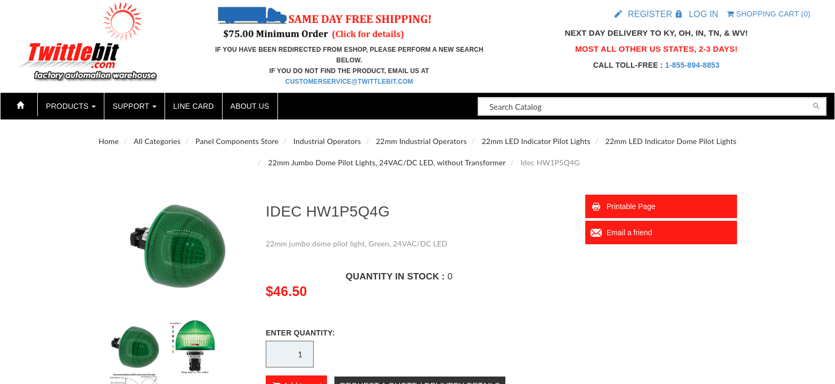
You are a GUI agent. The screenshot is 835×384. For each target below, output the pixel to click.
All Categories (157, 141)
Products (71, 106)
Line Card (193, 106)
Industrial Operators (327, 141)
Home (109, 141)
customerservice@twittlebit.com (349, 81)
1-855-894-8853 (692, 65)
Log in (703, 14)
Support (134, 106)
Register (650, 14)
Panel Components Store (237, 141)
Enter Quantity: (300, 333)
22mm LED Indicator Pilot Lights (535, 141)
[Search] (816, 105)
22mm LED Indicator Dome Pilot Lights (670, 141)
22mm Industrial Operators (421, 141)
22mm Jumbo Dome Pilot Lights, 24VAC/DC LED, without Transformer (386, 162)
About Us (250, 106)
